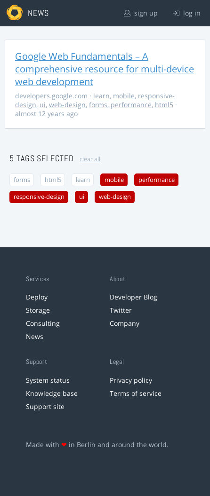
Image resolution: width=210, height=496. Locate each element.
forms (98, 104)
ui (43, 104)
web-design (67, 104)
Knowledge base (52, 393)
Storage (38, 310)
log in (187, 12)
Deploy (37, 296)
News (34, 336)
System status (48, 380)
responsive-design (39, 197)
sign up (141, 12)
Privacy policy (131, 380)
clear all (90, 159)
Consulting (43, 323)
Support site (45, 406)
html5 (164, 104)
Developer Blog (133, 296)
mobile (124, 95)
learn (101, 95)
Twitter (121, 310)
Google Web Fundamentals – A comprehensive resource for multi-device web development (104, 69)
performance (131, 104)
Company (124, 323)
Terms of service (136, 393)
